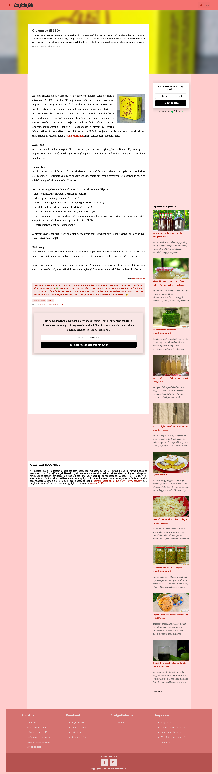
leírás (50, 301)
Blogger (177, 732)
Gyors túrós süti (160, 475)
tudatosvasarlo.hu (138, 279)
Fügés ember (78, 722)
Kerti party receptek (36, 727)
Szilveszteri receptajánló (38, 742)
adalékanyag (39, 301)
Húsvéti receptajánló (37, 732)
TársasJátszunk (78, 727)
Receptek (32, 722)
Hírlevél (119, 727)
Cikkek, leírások (34, 747)
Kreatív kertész (78, 737)
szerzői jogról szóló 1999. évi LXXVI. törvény (118, 481)
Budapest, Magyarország (51, 304)
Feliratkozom (171, 103)
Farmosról (165, 742)
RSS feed (120, 722)
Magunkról (165, 722)
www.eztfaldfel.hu (98, 483)
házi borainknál (75, 135)
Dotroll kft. (181, 737)
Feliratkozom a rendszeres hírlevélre (88, 344)
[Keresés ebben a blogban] (195, 5)
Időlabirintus (77, 732)
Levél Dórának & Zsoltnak (172, 727)
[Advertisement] (88, 70)
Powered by (170, 111)
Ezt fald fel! (23, 5)
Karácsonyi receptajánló (38, 737)
